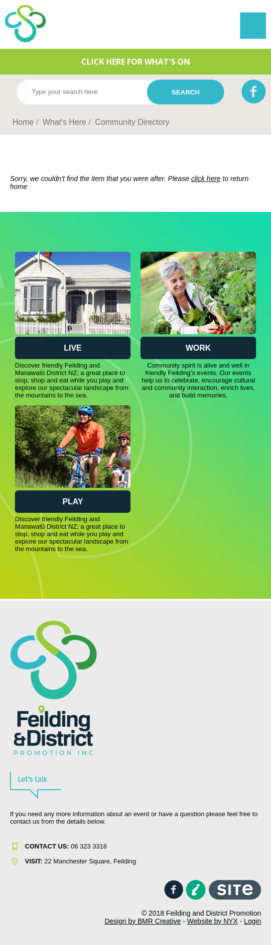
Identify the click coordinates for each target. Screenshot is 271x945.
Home (23, 122)
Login (252, 921)
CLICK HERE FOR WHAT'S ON (135, 61)
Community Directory (132, 122)
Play (72, 501)
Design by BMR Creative (143, 921)
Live (73, 348)
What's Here (64, 122)
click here (206, 179)
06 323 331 (64, 846)
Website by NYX (212, 921)
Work (198, 348)
